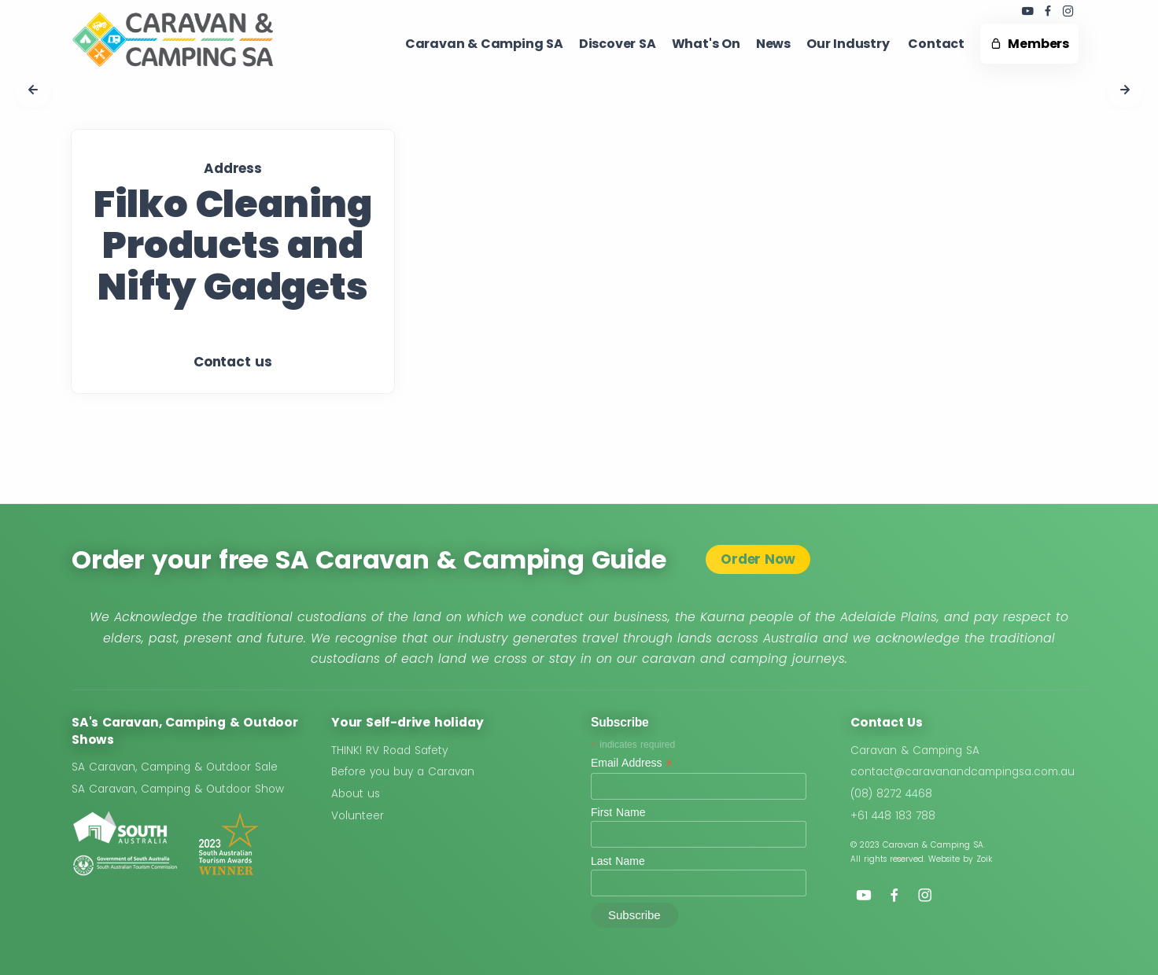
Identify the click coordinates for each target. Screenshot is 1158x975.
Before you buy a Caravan (402, 771)
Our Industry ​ (849, 44)
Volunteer (357, 815)
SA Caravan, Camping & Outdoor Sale (175, 767)
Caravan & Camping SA (914, 750)
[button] (33, 90)
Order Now (758, 559)
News (773, 44)
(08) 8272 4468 (891, 793)
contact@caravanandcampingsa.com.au (962, 771)
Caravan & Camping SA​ (484, 44)
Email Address (632, 763)
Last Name (618, 861)
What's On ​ (706, 44)
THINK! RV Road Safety (389, 750)
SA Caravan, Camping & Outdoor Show (178, 789)
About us (355, 793)
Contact (936, 44)
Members (1029, 43)
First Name (618, 812)
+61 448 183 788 (892, 815)
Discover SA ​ (617, 44)
